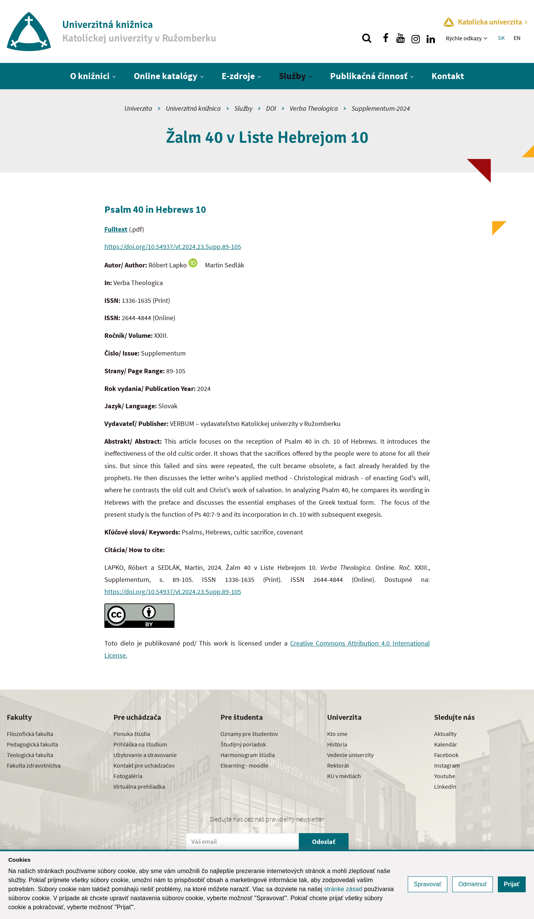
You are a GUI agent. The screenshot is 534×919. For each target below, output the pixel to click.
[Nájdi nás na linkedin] (430, 38)
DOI (271, 108)
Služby (292, 76)
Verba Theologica (314, 108)
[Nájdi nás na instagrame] (415, 38)
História (337, 744)
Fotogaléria (127, 776)
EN (517, 37)
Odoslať (323, 841)
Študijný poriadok (243, 744)
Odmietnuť (472, 884)
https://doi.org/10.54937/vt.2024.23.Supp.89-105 (172, 246)
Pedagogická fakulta (32, 744)
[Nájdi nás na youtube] (400, 38)
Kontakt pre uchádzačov (143, 765)
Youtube (444, 776)
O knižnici (90, 76)
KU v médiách (344, 776)
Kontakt (447, 76)
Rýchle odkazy (464, 38)
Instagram (447, 765)
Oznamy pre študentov (249, 733)
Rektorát (338, 765)
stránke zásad (343, 889)
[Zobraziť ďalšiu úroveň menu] (486, 38)
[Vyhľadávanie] (366, 38)
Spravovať (428, 884)
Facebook (446, 755)
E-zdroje (238, 76)
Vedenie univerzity (350, 755)
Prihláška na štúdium (140, 744)
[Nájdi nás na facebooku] (385, 38)
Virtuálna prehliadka (139, 786)
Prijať (512, 884)
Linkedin (445, 786)
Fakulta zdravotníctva (34, 765)
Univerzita (138, 108)
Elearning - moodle (244, 765)
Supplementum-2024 (381, 108)
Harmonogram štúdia (247, 755)
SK (501, 37)
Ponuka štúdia (131, 733)
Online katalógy (165, 76)
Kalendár (445, 744)
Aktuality (445, 733)
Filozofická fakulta (30, 733)
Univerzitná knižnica (193, 108)
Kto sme (337, 733)
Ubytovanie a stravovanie (145, 755)
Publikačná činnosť (368, 76)
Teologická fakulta (30, 755)
